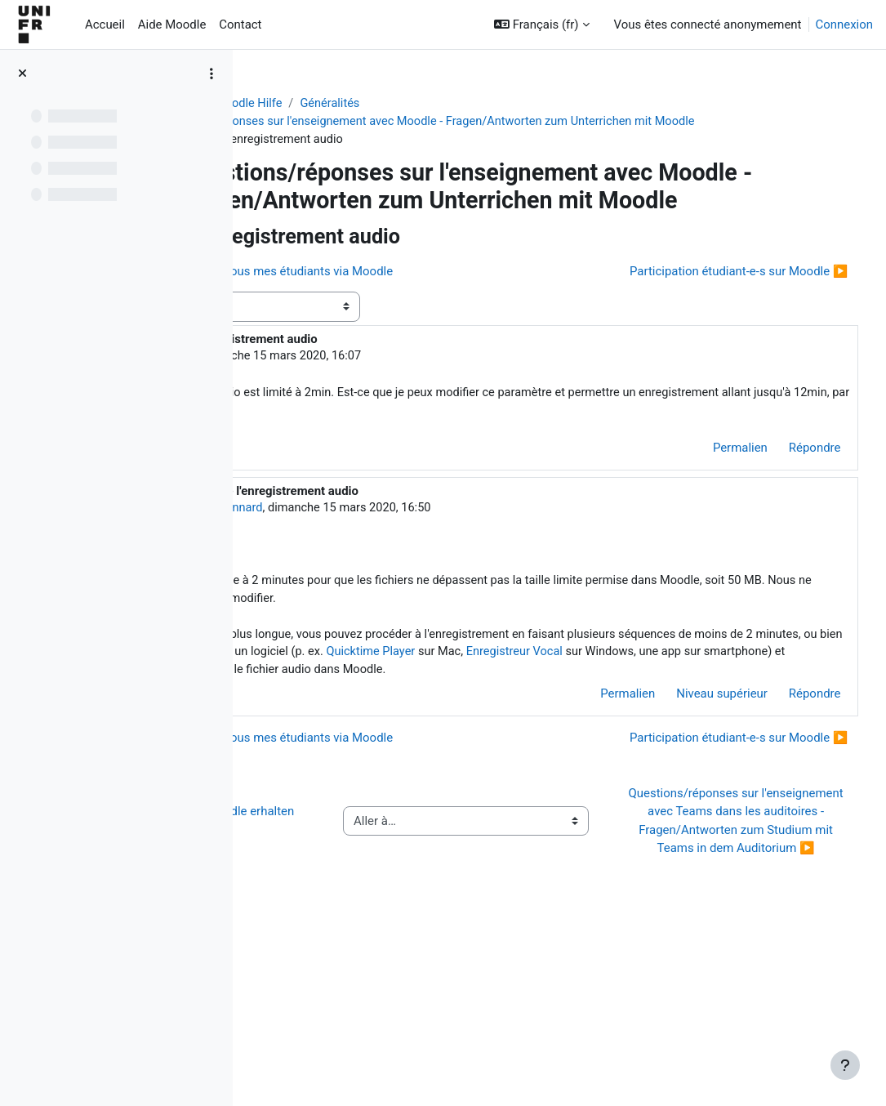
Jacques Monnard (402, 586)
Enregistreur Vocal (467, 753)
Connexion (844, 24)
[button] (541, 24)
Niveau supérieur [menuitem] (691, 795)
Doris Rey (361, 433)
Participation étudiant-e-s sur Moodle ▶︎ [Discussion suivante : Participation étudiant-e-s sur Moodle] (708, 348)
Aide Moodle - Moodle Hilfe (338, 103)
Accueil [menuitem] (105, 24)
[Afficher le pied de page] (845, 1065)
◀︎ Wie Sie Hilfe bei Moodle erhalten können (351, 970)
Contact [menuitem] (240, 24)
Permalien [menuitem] (709, 527)
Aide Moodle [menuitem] (172, 24)
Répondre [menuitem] (784, 527)
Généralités (460, 103)
